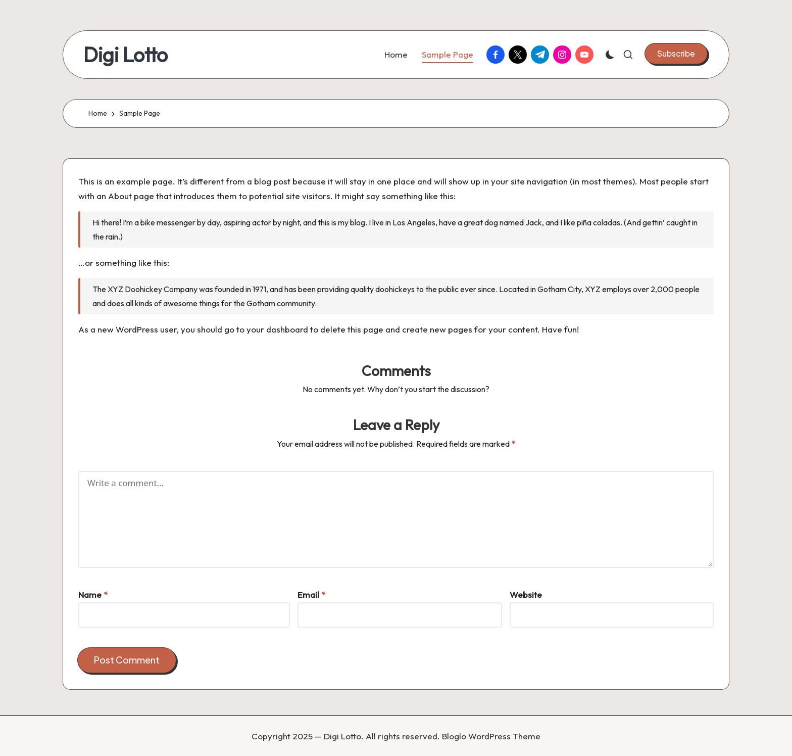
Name (93, 594)
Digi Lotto (125, 54)
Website (526, 594)
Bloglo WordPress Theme (491, 736)
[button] (676, 53)
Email (311, 594)
